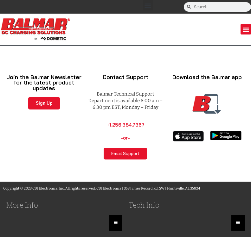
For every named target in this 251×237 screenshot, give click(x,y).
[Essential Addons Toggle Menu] (115, 223)
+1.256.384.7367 (125, 125)
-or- (125, 138)
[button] (148, 5)
